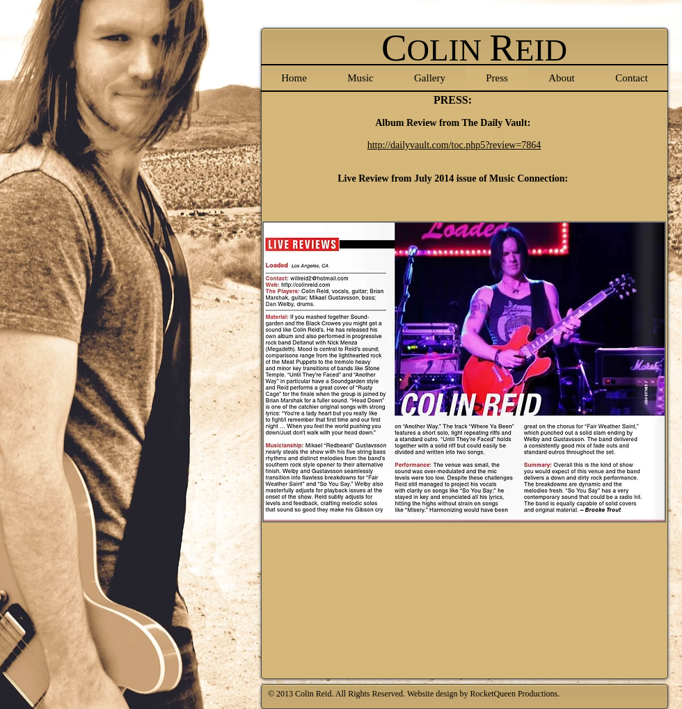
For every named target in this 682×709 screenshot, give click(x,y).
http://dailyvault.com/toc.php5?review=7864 (454, 145)
